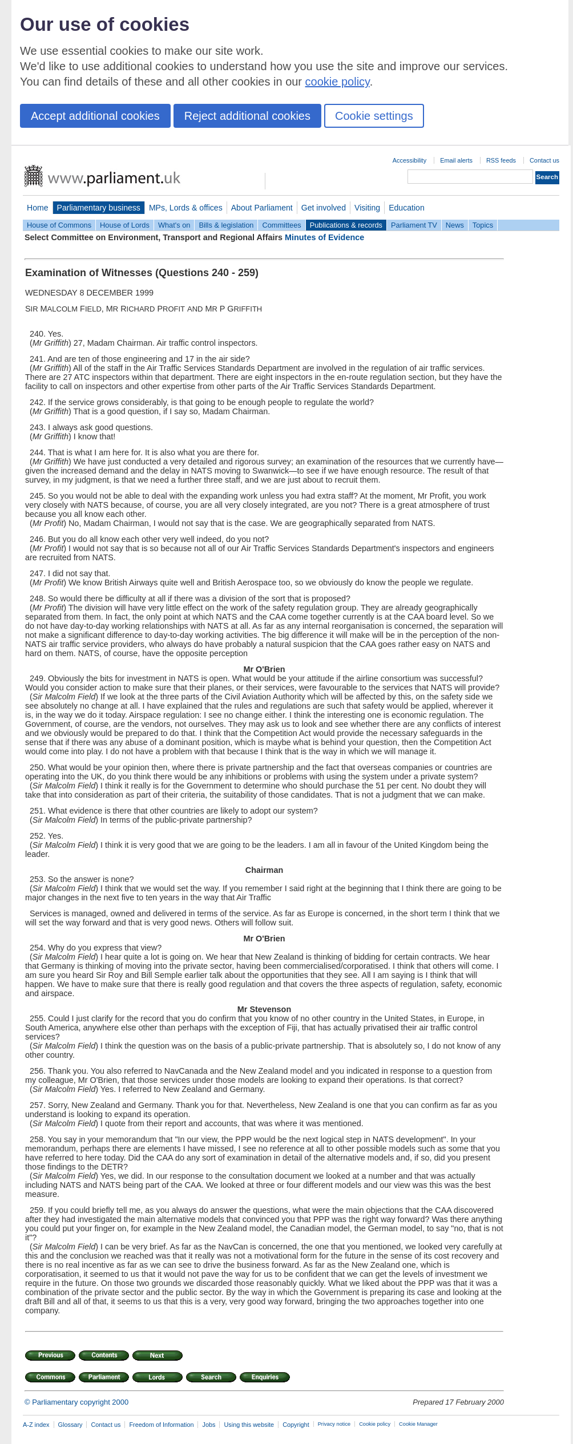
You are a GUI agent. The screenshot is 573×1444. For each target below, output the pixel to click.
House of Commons (59, 225)
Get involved (323, 207)
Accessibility (409, 160)
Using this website (249, 1424)
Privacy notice (334, 1424)
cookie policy (337, 81)
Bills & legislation (226, 225)
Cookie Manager (418, 1424)
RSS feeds (501, 160)
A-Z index (36, 1424)
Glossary (70, 1424)
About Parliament (262, 207)
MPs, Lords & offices (186, 207)
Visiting (367, 207)
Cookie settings (374, 116)
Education (407, 207)
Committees (281, 225)
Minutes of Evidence (324, 237)
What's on (174, 225)
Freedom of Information (161, 1424)
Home (38, 207)
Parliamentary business (98, 207)
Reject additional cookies (247, 116)
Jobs (208, 1424)
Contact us (544, 160)
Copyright (296, 1424)
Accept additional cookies (95, 116)
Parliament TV (414, 225)
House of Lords (125, 225)
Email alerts (456, 160)
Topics (483, 225)
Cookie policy (374, 1424)
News (455, 225)
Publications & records (346, 225)
